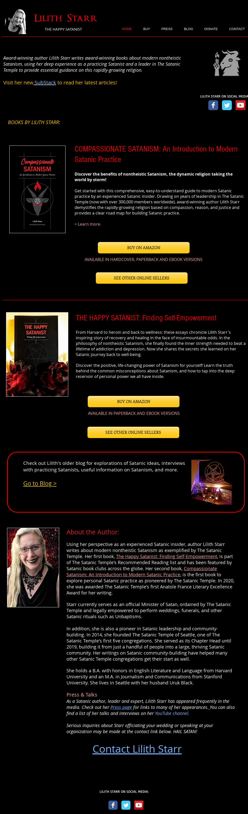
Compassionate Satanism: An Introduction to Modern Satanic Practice (141, 571)
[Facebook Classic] (113, 805)
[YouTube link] (240, 105)
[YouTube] (138, 805)
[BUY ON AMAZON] (144, 247)
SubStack (45, 82)
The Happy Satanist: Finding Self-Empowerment (166, 556)
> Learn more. (88, 224)
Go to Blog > (40, 483)
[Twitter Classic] (125, 805)
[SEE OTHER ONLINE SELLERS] (142, 278)
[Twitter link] (227, 105)
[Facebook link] (213, 105)
